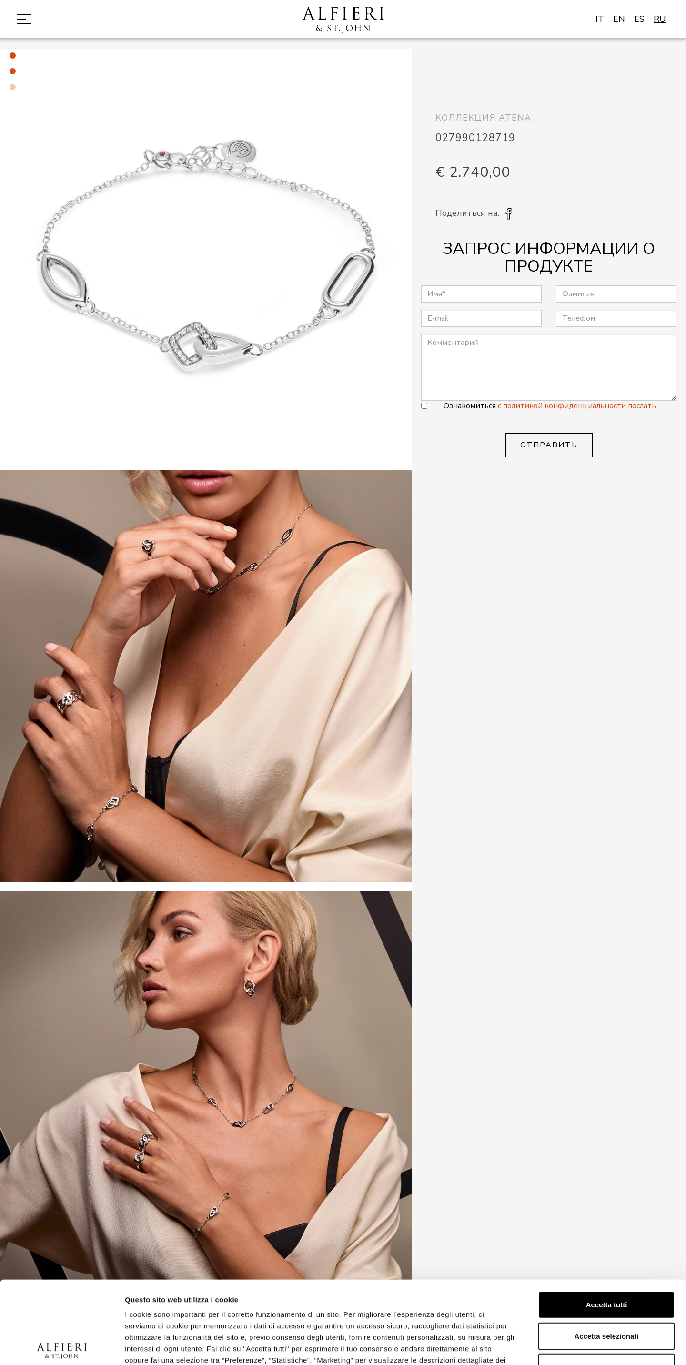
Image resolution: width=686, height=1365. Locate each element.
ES (639, 19)
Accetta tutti (606, 1219)
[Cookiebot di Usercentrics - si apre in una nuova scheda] (61, 1346)
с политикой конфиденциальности (563, 406)
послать (642, 406)
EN (619, 19)
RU (660, 19)
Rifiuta (606, 1282)
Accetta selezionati (606, 1250)
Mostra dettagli (501, 1346)
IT (599, 19)
